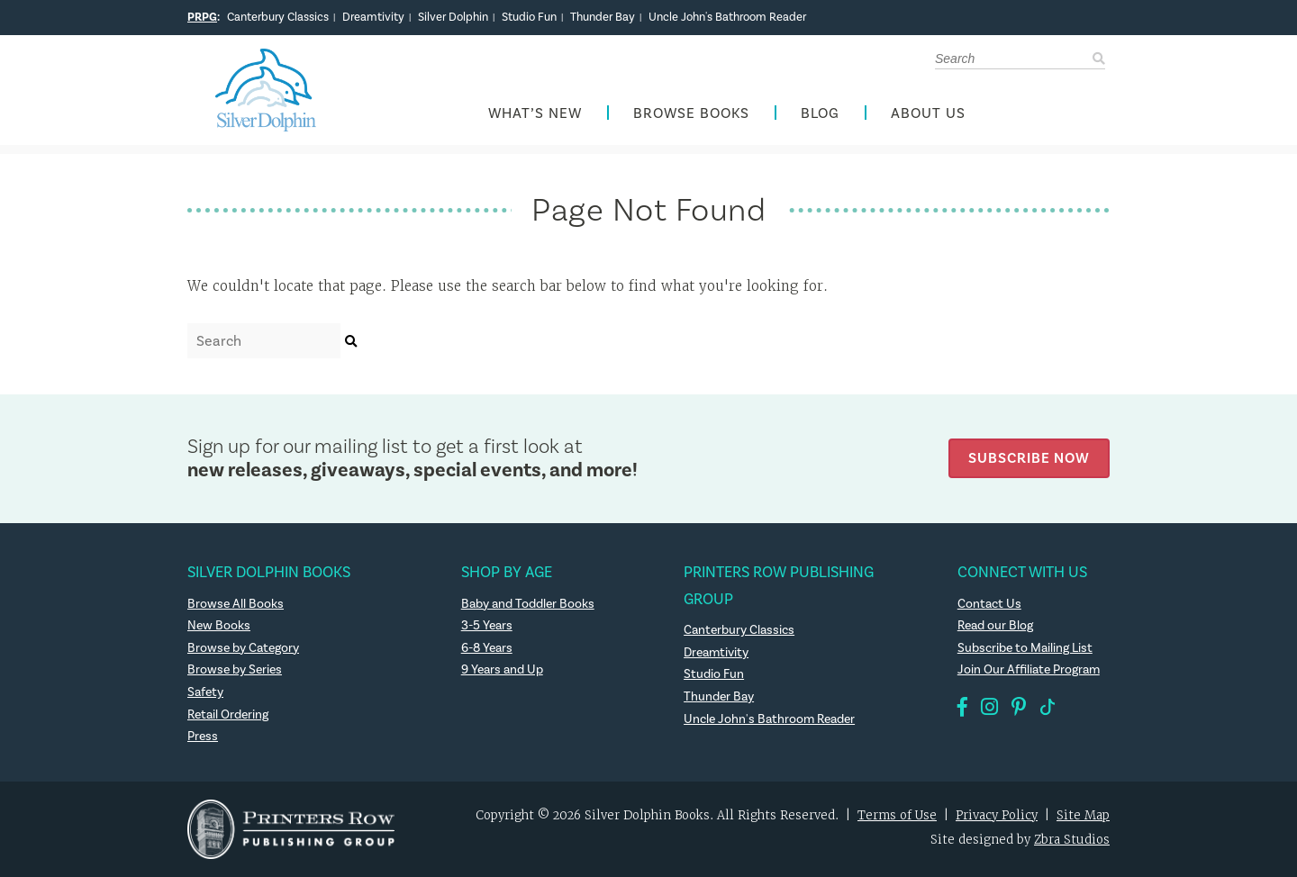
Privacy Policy (997, 815)
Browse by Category (243, 647)
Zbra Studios (1072, 839)
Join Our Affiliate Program (1028, 669)
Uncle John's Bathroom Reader (727, 16)
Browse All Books (235, 603)
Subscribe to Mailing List (1025, 647)
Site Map (1083, 815)
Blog (820, 113)
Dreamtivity (373, 16)
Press (202, 736)
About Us (928, 113)
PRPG (202, 17)
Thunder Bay (602, 16)
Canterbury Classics (278, 16)
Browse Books (691, 113)
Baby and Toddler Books (527, 603)
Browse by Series (234, 669)
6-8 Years (486, 647)
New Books (218, 625)
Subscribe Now (1029, 457)
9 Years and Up (502, 669)
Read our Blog (995, 625)
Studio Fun (529, 16)
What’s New (535, 113)
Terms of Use (897, 815)
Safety (205, 692)
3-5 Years (486, 625)
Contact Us (989, 603)
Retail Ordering (227, 714)
